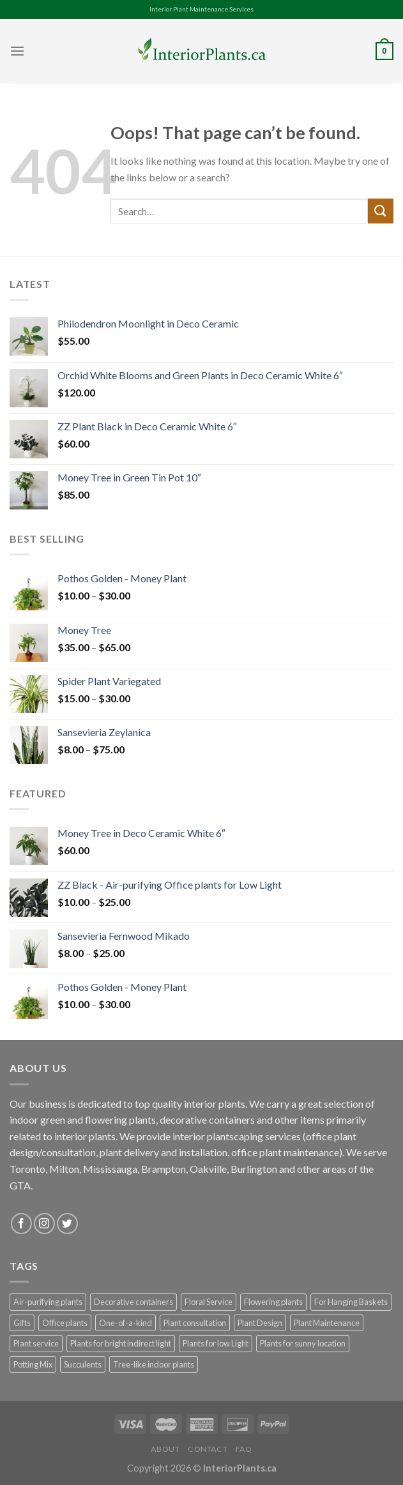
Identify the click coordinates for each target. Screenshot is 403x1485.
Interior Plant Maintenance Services (201, 9)
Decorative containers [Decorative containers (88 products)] (133, 1302)
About (165, 1449)
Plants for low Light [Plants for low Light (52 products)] (215, 1343)
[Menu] (17, 50)
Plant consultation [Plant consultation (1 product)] (194, 1323)
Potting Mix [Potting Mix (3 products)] (32, 1364)
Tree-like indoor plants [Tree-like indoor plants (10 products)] (153, 1364)
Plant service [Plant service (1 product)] (36, 1343)
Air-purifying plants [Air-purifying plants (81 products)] (47, 1302)
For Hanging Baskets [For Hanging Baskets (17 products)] (351, 1302)
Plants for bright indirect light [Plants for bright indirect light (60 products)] (120, 1343)
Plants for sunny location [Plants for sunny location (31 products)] (303, 1343)
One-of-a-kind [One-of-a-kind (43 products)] (125, 1323)
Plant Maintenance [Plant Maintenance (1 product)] (327, 1323)
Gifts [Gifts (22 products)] (22, 1323)
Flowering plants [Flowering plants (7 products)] (273, 1302)
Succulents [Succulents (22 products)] (83, 1364)
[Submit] (380, 211)
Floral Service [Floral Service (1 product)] (208, 1302)
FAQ (244, 1449)
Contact (207, 1449)
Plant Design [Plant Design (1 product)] (260, 1323)
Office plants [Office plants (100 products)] (64, 1323)
